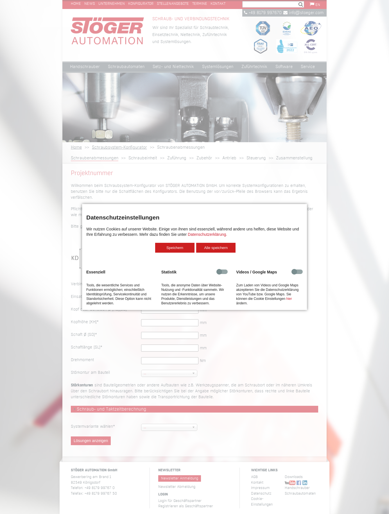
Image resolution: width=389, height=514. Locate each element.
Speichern (174, 248)
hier (289, 299)
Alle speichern (216, 248)
